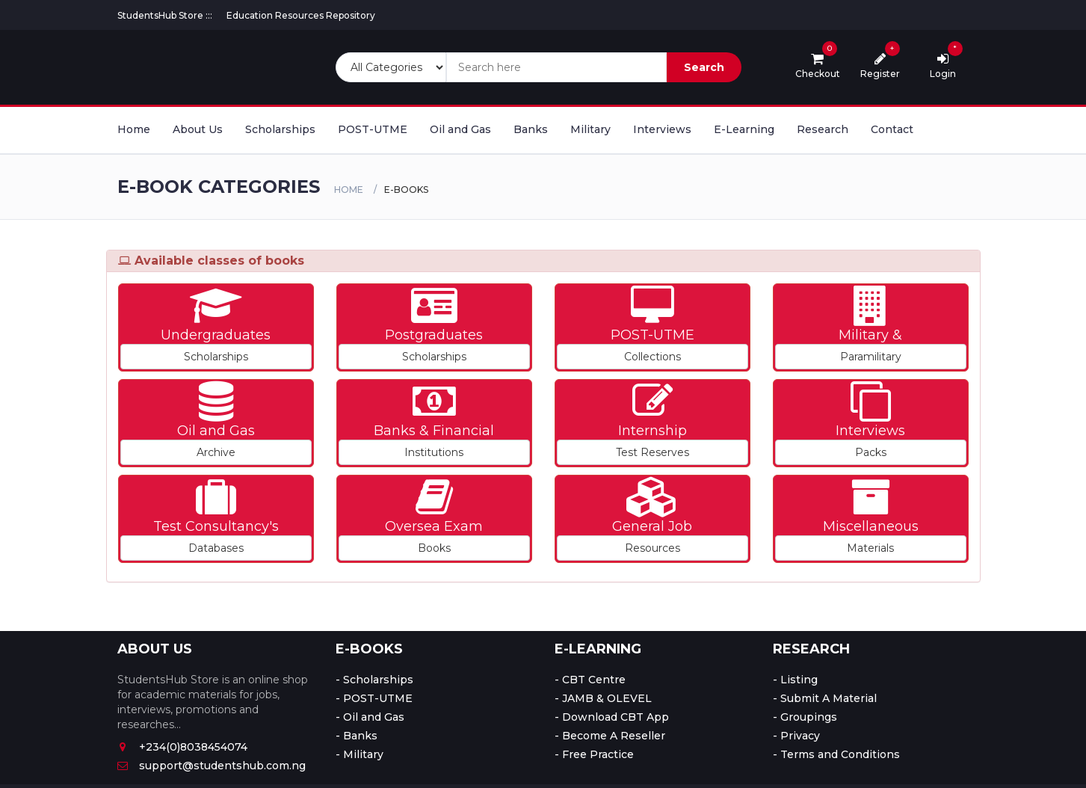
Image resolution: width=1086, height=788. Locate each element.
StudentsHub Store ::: (164, 15)
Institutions (433, 452)
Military (590, 129)
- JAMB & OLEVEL (603, 698)
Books (434, 548)
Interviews (662, 129)
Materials (870, 548)
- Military (359, 754)
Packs (870, 452)
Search (704, 67)
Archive (216, 452)
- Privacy (796, 735)
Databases (216, 548)
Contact (892, 129)
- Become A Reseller (610, 735)
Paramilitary (870, 356)
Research (822, 129)
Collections (652, 356)
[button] (216, 327)
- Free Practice (594, 754)
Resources (652, 548)
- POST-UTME (374, 698)
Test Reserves (652, 452)
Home (133, 129)
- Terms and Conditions (836, 754)
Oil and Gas (460, 129)
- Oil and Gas (370, 717)
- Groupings (805, 717)
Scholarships (280, 129)
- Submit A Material (825, 698)
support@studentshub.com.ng (211, 765)
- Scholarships (374, 679)
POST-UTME (372, 129)
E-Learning (744, 129)
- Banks (356, 735)
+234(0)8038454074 (182, 747)
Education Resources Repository (300, 15)
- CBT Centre (590, 679)
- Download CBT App (612, 717)
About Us (198, 129)
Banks (530, 129)
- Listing (795, 679)
